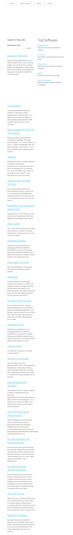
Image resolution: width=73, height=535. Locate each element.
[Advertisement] (36, 21)
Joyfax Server (14, 105)
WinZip (40, 73)
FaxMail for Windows (17, 515)
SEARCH (38, 3)
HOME (12, 3)
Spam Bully (41, 55)
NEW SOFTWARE (25, 3)
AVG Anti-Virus (42, 64)
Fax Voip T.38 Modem (17, 55)
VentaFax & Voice (15, 324)
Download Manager (44, 80)
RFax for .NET (14, 223)
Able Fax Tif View (15, 493)
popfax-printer (14, 346)
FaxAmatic (12, 276)
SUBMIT (50, 3)
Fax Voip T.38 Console (18, 358)
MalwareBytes (42, 45)
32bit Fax (11, 156)
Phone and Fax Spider (18, 262)
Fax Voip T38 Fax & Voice (19, 300)
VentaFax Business (16, 240)
